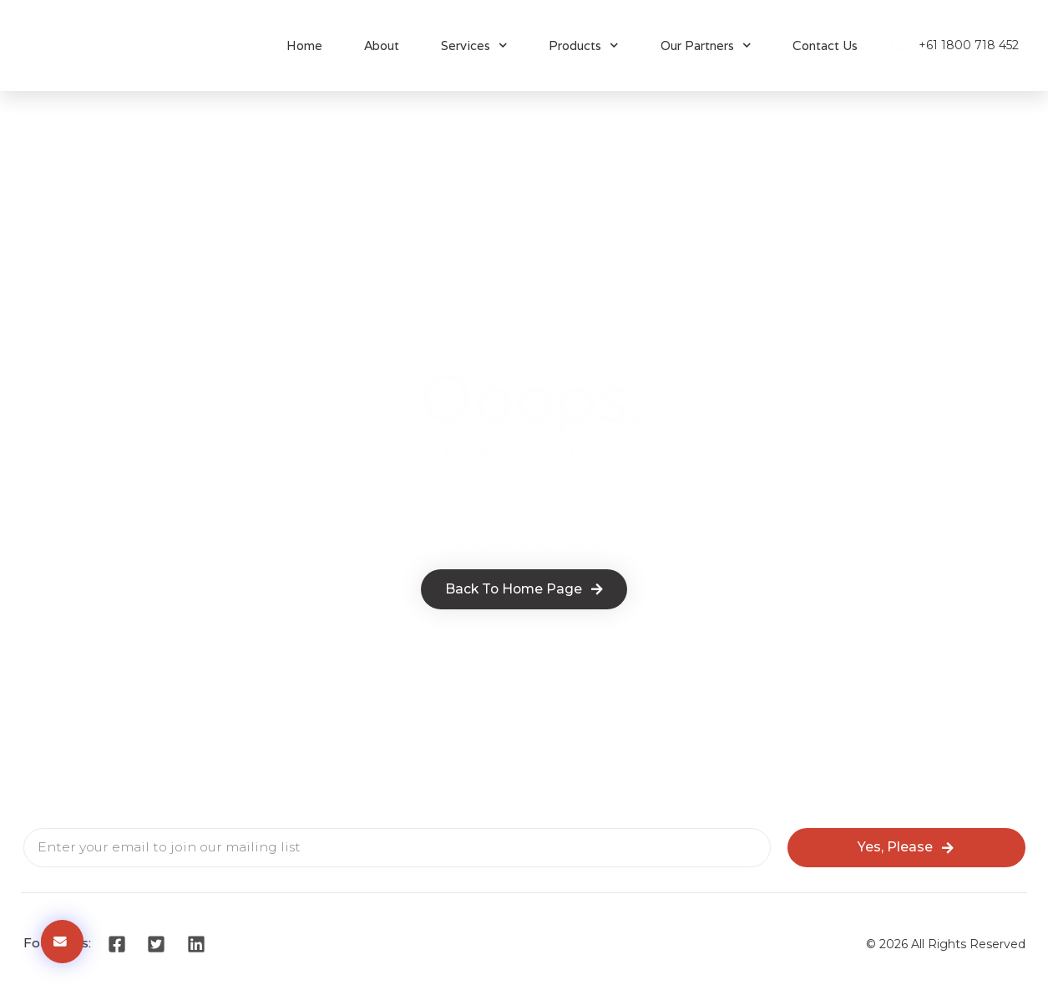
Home (304, 45)
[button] (62, 941)
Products (584, 45)
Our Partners (706, 45)
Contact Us (825, 45)
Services (474, 45)
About (381, 45)
